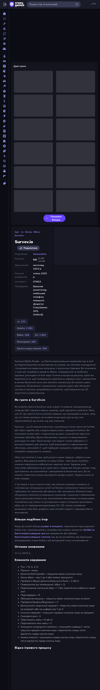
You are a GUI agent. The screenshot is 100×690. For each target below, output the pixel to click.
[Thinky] (4, 76)
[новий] (4, 23)
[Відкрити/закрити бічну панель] (4, 4)
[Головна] (4, 13)
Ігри (17, 232)
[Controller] (4, 61)
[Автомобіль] (4, 81)
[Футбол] (4, 165)
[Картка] (4, 121)
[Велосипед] (4, 101)
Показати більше (54, 218)
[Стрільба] (4, 160)
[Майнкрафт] (4, 136)
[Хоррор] (4, 170)
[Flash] (4, 66)
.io (22, 232)
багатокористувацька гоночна (32, 537)
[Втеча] (4, 111)
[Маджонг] (4, 131)
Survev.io (19, 235)
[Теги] (4, 183)
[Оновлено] (4, 33)
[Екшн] (4, 116)
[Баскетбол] (4, 91)
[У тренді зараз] (4, 28)
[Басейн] (4, 86)
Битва (28, 232)
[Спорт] (4, 150)
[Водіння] (4, 106)
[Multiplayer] (4, 43)
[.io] (4, 71)
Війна (37, 232)
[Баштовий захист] (4, 96)
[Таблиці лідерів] (4, 48)
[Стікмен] (4, 155)
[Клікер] (4, 126)
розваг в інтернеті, (52, 526)
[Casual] (4, 56)
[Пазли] (4, 140)
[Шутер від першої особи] (4, 175)
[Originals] (4, 38)
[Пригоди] (4, 145)
